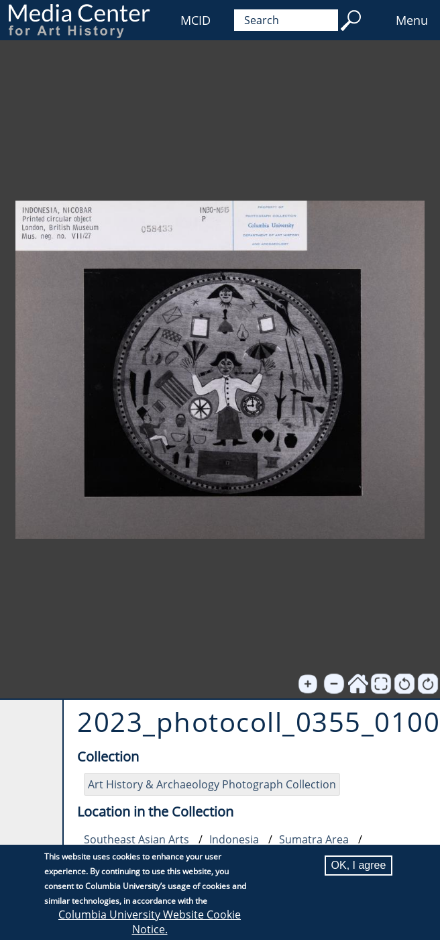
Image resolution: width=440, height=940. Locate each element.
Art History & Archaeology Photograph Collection (212, 784)
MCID (195, 20)
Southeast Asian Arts (136, 839)
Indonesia (234, 839)
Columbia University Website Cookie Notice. (149, 922)
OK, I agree (358, 865)
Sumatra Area (314, 839)
